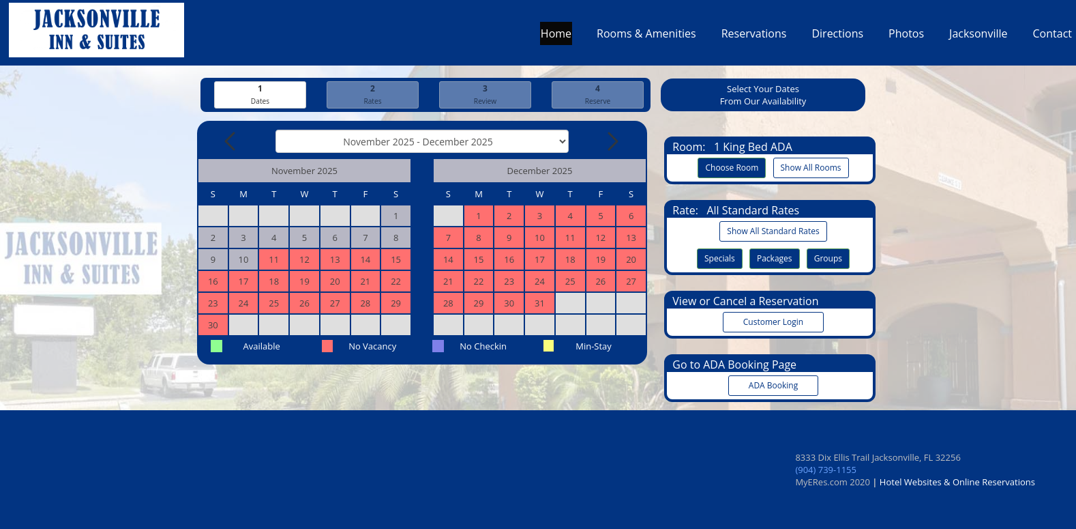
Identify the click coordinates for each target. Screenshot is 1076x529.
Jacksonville (978, 36)
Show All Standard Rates (773, 231)
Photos (906, 36)
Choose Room (731, 167)
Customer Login (773, 322)
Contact (1052, 36)
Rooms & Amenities (646, 36)
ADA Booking (773, 385)
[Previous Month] (231, 141)
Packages (774, 258)
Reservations (754, 36)
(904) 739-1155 (825, 469)
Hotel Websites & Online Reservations (957, 482)
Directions (837, 36)
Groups (828, 258)
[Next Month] (611, 141)
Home (556, 36)
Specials (719, 258)
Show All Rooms (811, 167)
